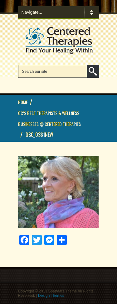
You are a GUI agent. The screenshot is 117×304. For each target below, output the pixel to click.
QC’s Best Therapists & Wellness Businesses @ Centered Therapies (49, 118)
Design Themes (51, 295)
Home (23, 102)
